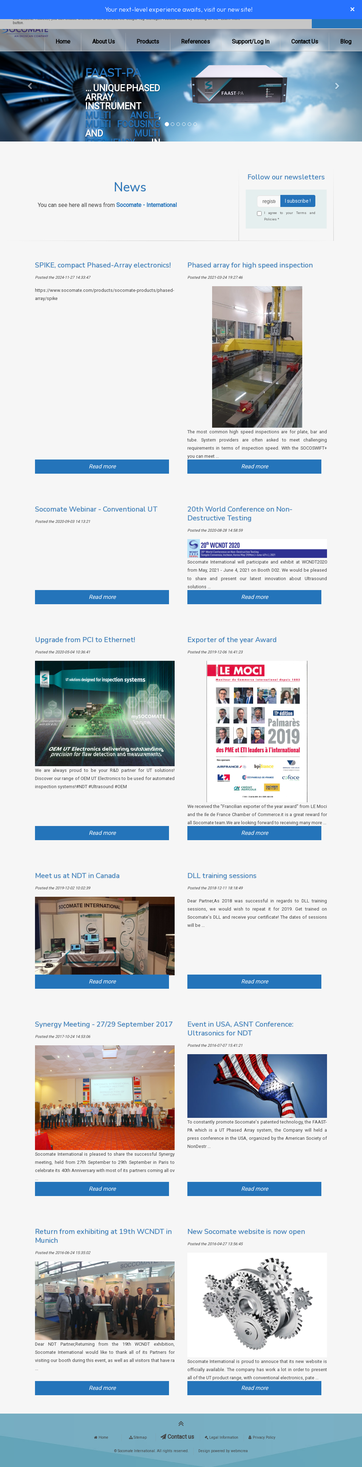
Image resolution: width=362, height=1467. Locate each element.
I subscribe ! (298, 201)
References (195, 41)
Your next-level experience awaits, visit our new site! (178, 9)
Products (147, 41)
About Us (103, 41)
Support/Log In (250, 41)
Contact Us (304, 41)
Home (63, 41)
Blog (345, 41)
